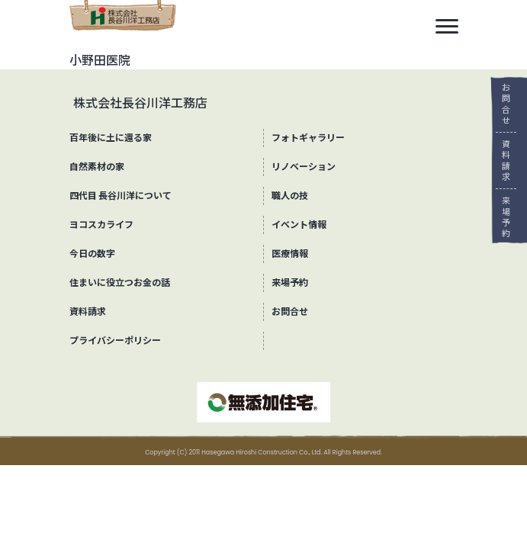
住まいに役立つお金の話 (119, 282)
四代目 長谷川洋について (120, 195)
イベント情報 (299, 224)
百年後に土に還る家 (110, 137)
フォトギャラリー (308, 137)
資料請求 (500, 160)
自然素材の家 (96, 166)
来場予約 (500, 216)
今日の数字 (92, 253)
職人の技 (290, 195)
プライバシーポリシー (115, 340)
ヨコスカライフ (101, 224)
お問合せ (500, 104)
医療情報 (290, 253)
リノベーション (304, 166)
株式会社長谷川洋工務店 (140, 103)
